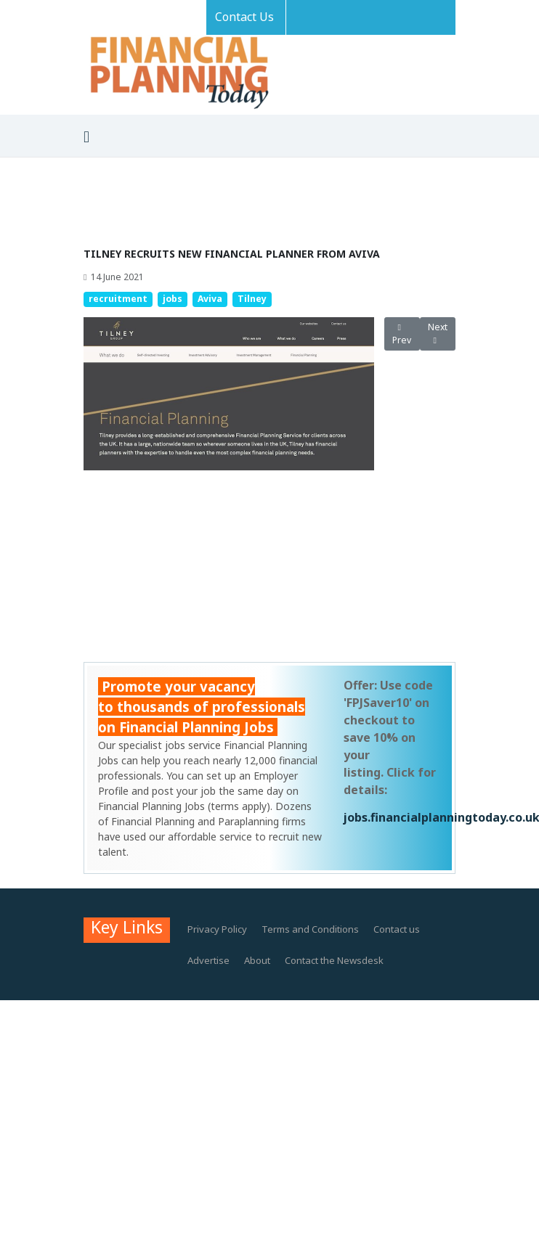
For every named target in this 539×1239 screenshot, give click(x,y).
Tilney (252, 299)
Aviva (210, 299)
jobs (172, 299)
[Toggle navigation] (86, 137)
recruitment (118, 299)
